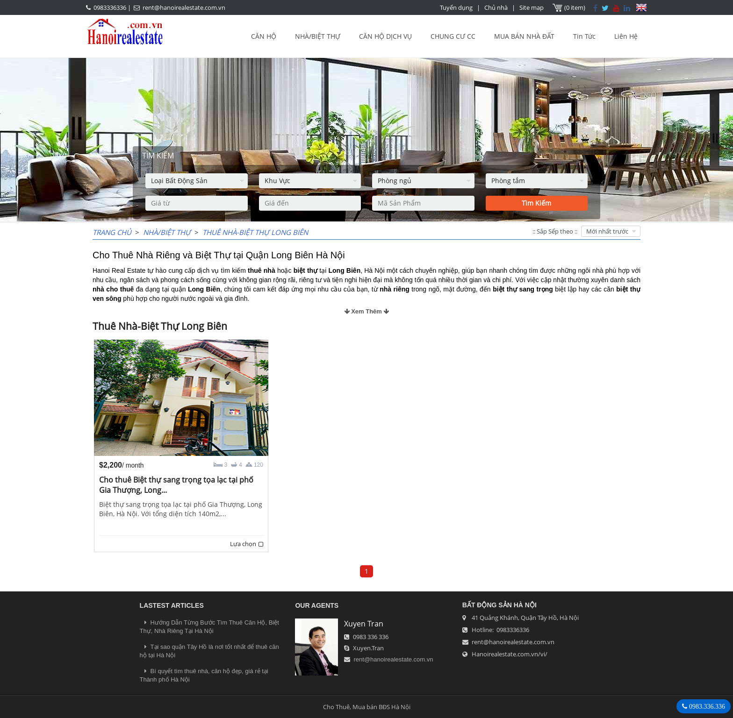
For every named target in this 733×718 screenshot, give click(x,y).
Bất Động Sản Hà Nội (499, 605)
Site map (531, 7)
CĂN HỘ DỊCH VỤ (385, 36)
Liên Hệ (626, 36)
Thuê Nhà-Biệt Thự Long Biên (255, 232)
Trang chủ (112, 232)
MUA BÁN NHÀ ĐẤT (524, 36)
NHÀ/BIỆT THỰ (317, 36)
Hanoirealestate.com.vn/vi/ (509, 654)
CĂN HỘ (263, 36)
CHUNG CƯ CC (453, 36)
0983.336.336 (706, 706)
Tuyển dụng (456, 7)
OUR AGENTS (316, 605)
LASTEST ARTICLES (172, 605)
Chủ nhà (496, 7)
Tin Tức (584, 36)
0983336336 (109, 7)
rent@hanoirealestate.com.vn (184, 7)
